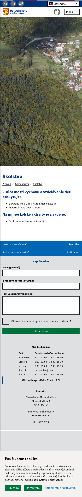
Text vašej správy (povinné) (17, 293)
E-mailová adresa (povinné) (18, 280)
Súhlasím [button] (13, 488)
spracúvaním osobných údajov (53, 321)
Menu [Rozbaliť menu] (72, 12)
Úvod (6, 183)
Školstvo (37, 183)
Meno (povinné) (11, 267)
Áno (71, 244)
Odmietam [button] (33, 488)
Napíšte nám (72, 252)
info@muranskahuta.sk (41, 411)
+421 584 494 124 (41, 415)
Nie (77, 244)
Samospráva (22, 183)
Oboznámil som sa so (41, 321)
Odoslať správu (41, 331)
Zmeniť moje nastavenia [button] (60, 487)
